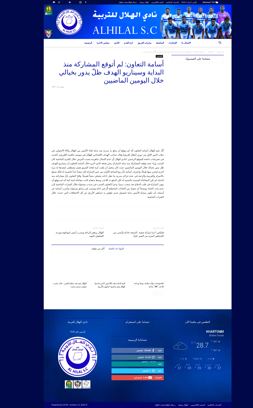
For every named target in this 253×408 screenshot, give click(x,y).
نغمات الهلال (111, 2)
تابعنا (148, 350)
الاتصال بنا (175, 42)
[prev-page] (149, 293)
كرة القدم (117, 42)
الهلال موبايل (133, 2)
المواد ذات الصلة (105, 248)
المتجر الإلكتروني (146, 2)
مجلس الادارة (92, 42)
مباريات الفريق (133, 42)
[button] (209, 43)
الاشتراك (147, 377)
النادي (105, 42)
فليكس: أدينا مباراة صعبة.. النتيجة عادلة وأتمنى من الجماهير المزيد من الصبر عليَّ (127, 234)
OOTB (54, 404)
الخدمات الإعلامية (161, 2)
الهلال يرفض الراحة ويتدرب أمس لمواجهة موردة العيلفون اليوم (69, 234)
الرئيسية (77, 42)
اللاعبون (199, 51)
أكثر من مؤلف (87, 248)
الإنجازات (161, 42)
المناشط (149, 42)
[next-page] (144, 293)
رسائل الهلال (121, 2)
